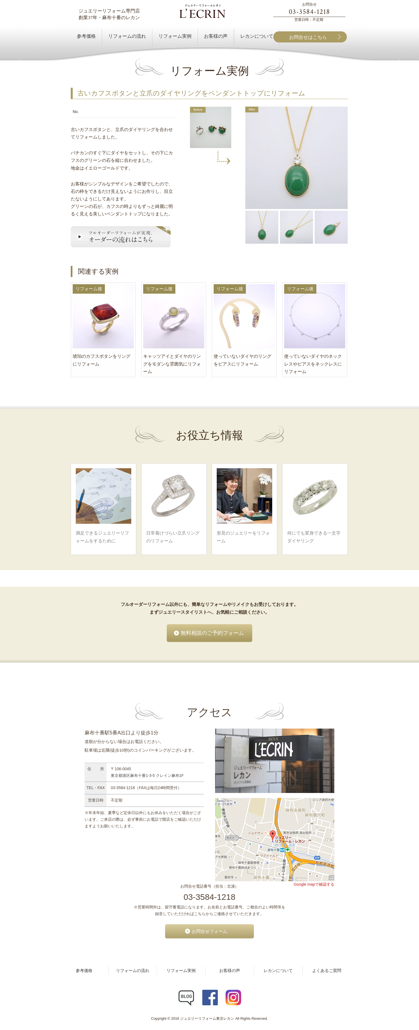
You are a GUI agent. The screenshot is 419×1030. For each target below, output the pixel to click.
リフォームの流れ (132, 970)
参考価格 (84, 970)
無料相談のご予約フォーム (212, 633)
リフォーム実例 (181, 970)
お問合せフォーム (209, 931)
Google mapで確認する (314, 884)
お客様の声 (229, 970)
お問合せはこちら (308, 37)
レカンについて (278, 970)
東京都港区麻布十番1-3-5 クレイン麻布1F (147, 775)
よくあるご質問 (326, 970)
